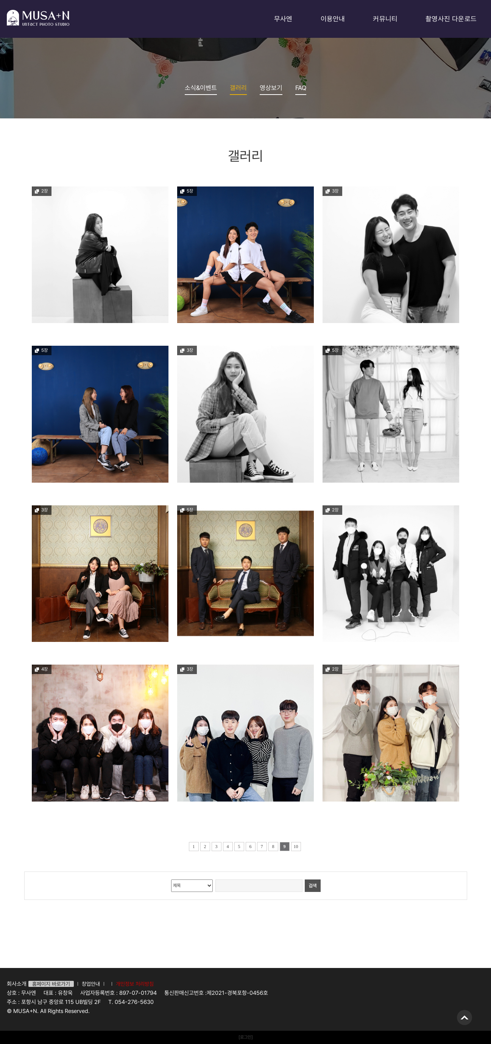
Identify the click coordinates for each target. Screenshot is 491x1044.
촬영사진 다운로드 (451, 19)
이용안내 (333, 19)
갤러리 (238, 88)
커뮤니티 (385, 19)
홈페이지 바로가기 (51, 984)
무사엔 (283, 19)
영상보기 (271, 88)
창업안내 (91, 984)
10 (296, 846)
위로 (464, 1017)
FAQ (300, 88)
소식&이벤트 (201, 88)
